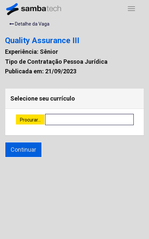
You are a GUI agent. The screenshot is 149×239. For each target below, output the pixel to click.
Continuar (23, 149)
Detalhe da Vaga (29, 24)
